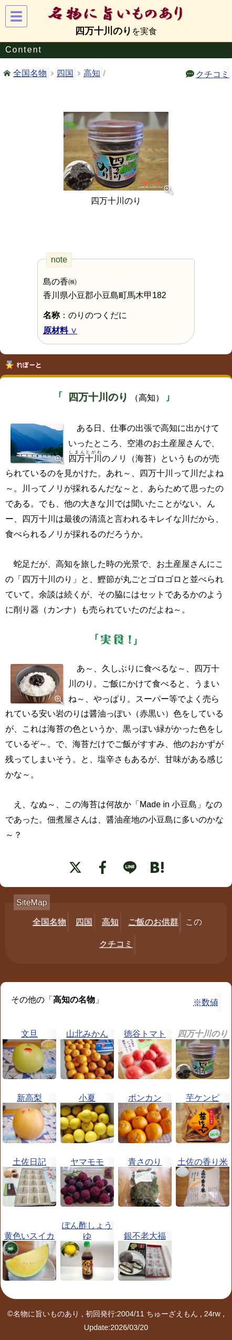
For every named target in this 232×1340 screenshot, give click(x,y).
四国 (65, 73)
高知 (91, 73)
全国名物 (30, 72)
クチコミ (212, 73)
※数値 (205, 1002)
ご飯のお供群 (153, 921)
